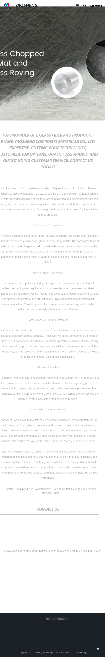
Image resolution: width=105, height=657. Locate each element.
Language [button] (96, 5)
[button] (77, 6)
